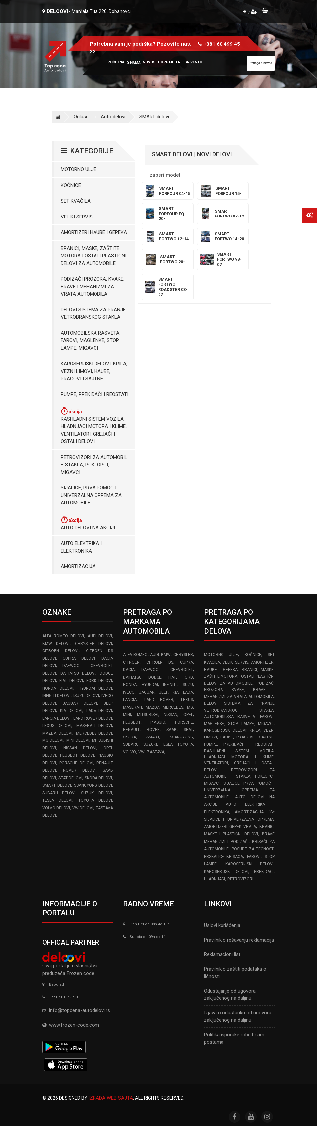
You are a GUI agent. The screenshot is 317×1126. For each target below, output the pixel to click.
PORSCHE (184, 722)
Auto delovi (113, 117)
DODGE (154, 677)
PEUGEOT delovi (77, 755)
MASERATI (132, 707)
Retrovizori (240, 879)
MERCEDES (173, 707)
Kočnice (71, 185)
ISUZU (187, 684)
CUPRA (186, 662)
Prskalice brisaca (223, 856)
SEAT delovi (70, 778)
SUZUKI (150, 744)
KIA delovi (71, 710)
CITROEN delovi (60, 651)
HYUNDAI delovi (95, 688)
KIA (176, 692)
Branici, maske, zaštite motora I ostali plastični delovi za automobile (93, 255)
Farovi (254, 856)
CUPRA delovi (79, 658)
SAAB (171, 729)
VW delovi (82, 808)
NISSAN (170, 714)
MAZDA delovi (57, 733)
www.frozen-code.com (70, 1025)
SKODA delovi (98, 778)
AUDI (154, 654)
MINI (127, 714)
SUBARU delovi (59, 793)
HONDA (130, 684)
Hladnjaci (214, 879)
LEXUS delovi (56, 725)
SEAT (188, 729)
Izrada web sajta (110, 1098)
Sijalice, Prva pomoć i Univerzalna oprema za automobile (91, 495)
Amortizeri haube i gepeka (94, 232)
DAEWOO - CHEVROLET (167, 669)
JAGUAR (147, 692)
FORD (188, 677)
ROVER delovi (79, 770)
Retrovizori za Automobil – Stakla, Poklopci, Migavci (94, 464)
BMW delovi (56, 643)
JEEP (163, 692)
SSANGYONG (181, 737)
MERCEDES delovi (94, 733)
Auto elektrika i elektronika (81, 547)
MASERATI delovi (94, 725)
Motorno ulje (78, 169)
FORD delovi (99, 680)
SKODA (129, 737)
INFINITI (170, 684)
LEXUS (187, 699)
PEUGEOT (132, 722)
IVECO (129, 692)
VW (141, 752)
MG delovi (52, 740)
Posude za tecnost (253, 849)
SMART (152, 737)
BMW (166, 654)
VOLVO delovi (56, 808)
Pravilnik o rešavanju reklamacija (239, 940)
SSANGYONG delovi (93, 785)
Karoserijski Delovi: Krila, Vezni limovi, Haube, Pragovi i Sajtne (94, 371)
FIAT (172, 677)
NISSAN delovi (79, 748)
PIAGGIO (157, 722)
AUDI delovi (100, 636)
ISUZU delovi (86, 695)
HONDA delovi (57, 688)
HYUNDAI (150, 684)
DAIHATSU (132, 677)
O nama (133, 63)
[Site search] (261, 63)
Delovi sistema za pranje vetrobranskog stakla (93, 313)
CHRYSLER (183, 654)
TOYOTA (185, 744)
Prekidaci (264, 871)
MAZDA (152, 707)
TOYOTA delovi (95, 800)
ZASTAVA (155, 752)
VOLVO (129, 752)
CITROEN (131, 662)
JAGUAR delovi (80, 703)
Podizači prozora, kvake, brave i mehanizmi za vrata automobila (92, 286)
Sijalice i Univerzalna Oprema (239, 819)
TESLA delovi (57, 800)
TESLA (167, 744)
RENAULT (131, 729)
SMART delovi (154, 117)
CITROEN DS (159, 662)
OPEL (188, 714)
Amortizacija (78, 566)
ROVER (153, 729)
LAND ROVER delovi (92, 718)
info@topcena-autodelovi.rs (79, 1010)
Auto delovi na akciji (88, 523)
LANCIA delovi (56, 718)
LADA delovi (99, 710)
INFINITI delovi (56, 695)
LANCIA (130, 699)
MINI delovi (77, 740)
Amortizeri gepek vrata (230, 826)
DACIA (129, 669)
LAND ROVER (158, 699)
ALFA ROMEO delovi (63, 636)
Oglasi (80, 117)
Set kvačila (76, 201)
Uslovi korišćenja (222, 925)
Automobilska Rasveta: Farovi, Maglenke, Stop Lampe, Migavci (90, 340)
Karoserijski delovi (249, 864)
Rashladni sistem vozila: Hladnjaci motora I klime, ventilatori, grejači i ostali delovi (94, 425)
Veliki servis (77, 217)
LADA (188, 692)
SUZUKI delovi (96, 793)
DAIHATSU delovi (77, 673)
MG (190, 707)
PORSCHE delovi (76, 763)
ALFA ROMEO (135, 654)
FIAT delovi (71, 680)
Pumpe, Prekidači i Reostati (94, 394)
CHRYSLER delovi (93, 643)
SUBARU (131, 744)
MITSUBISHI (147, 714)
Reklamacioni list (222, 954)
